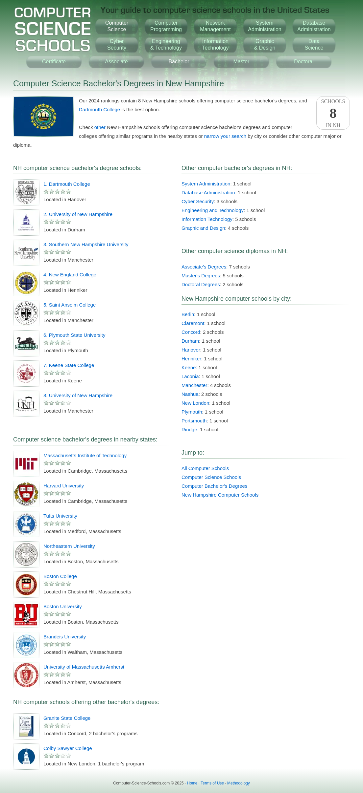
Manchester (194, 385)
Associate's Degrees (204, 266)
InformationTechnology (215, 44)
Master (241, 61)
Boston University (62, 606)
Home (192, 783)
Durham (190, 341)
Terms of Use (212, 783)
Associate (116, 61)
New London (195, 403)
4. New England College (69, 274)
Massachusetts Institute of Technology (85, 455)
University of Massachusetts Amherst (83, 667)
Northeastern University (69, 546)
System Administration (206, 183)
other (100, 127)
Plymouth (192, 412)
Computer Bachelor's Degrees (214, 486)
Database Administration (208, 192)
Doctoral (304, 61)
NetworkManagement (215, 26)
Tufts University (60, 516)
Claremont (193, 323)
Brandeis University (64, 636)
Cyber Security (198, 201)
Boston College (60, 576)
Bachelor (178, 61)
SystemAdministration (264, 26)
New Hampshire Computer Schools (220, 495)
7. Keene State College (68, 365)
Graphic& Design (265, 44)
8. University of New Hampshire (77, 395)
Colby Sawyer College (67, 748)
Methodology (238, 783)
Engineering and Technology (213, 210)
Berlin (188, 314)
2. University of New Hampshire (77, 214)
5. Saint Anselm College (69, 305)
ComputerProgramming (166, 26)
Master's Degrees (201, 275)
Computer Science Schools (211, 477)
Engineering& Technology (166, 44)
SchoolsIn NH (333, 113)
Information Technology (207, 219)
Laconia (190, 376)
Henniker (191, 358)
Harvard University (63, 485)
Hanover (191, 350)
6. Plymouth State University (74, 335)
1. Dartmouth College (66, 184)
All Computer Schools (205, 468)
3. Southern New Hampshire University (85, 244)
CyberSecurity (116, 44)
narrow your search (225, 136)
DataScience (314, 44)
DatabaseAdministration (313, 26)
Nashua (190, 394)
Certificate (54, 61)
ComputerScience (116, 26)
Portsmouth (194, 420)
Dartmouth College (99, 109)
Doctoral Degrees (201, 284)
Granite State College (66, 718)
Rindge (189, 429)
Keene (189, 367)
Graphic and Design (203, 228)
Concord (191, 332)
